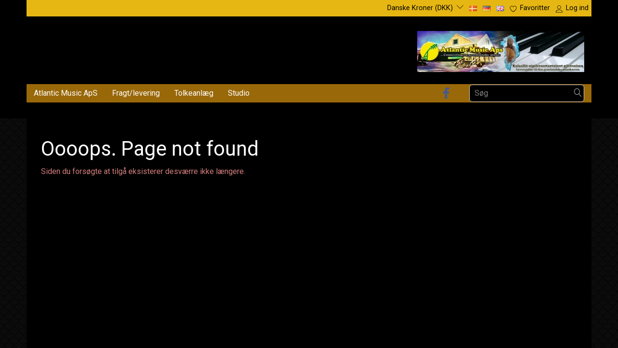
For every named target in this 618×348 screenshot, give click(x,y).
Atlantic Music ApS (66, 93)
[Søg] (578, 93)
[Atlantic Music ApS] (500, 49)
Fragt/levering (136, 93)
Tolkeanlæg (193, 93)
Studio (239, 93)
